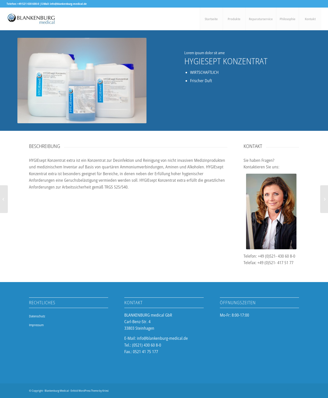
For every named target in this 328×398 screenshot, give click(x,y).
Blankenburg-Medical (57, 390)
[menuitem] (211, 19)
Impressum (36, 325)
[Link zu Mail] (295, 390)
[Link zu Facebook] (280, 390)
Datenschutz (37, 316)
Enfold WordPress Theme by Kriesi (90, 390)
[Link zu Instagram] (287, 390)
